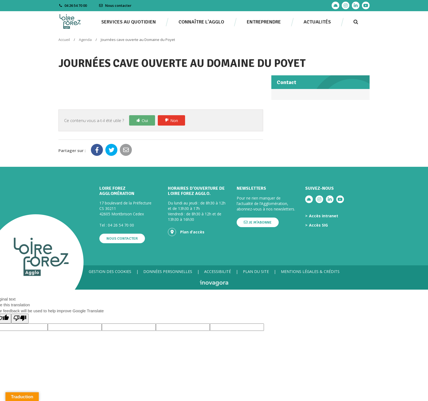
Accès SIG (318, 225)
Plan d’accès (186, 232)
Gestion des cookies (110, 271)
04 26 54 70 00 (121, 225)
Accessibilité (217, 271)
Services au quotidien (128, 22)
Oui (145, 120)
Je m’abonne (258, 222)
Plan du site (256, 271)
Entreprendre (264, 22)
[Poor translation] (20, 318)
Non (174, 120)
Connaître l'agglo (201, 22)
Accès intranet (323, 216)
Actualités (317, 22)
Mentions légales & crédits (310, 271)
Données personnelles (167, 271)
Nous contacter (115, 5)
